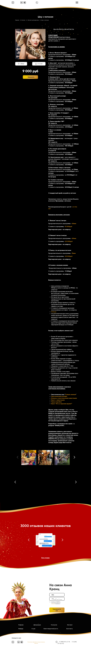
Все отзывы (45, 558)
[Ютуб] (25, 2)
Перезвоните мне (57, 609)
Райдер (53, 312)
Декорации (37, 625)
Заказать (31, 77)
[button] (74, 457)
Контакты (69, 628)
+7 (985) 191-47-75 (64, 641)
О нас (33, 628)
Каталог (70, 625)
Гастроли (54, 625)
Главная (20, 625)
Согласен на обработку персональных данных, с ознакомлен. (56, 602)
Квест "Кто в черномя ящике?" (61, 404)
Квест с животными (58, 400)
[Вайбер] (13, 2)
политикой (53, 603)
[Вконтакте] (21, 2)
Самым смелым (70, 394)
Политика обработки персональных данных (36, 642)
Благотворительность (51, 628)
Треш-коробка (56, 402)
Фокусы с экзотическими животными (64, 398)
